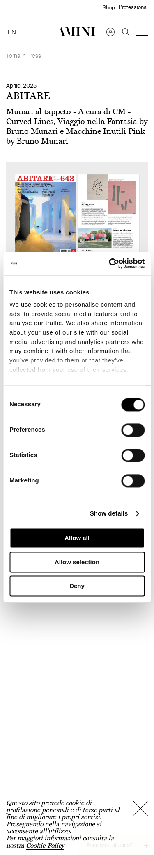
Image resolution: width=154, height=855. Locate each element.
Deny (77, 586)
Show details (109, 513)
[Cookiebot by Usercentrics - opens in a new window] (110, 263)
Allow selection (77, 562)
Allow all (77, 538)
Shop (109, 7)
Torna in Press (23, 55)
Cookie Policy (45, 845)
